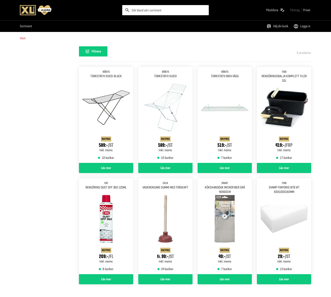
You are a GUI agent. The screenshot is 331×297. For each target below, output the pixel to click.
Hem (23, 38)
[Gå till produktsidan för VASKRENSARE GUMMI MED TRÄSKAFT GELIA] (165, 226)
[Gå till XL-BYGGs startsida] (69, 10)
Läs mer (106, 167)
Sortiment (26, 26)
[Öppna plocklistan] (276, 10)
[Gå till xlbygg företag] (295, 10)
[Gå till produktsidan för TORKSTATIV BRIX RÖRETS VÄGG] (225, 115)
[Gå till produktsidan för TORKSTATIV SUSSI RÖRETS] (165, 115)
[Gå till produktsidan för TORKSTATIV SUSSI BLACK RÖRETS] (106, 115)
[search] (165, 10)
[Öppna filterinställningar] (93, 51)
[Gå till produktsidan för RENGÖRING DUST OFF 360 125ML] (106, 226)
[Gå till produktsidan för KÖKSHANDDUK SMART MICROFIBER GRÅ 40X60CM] (225, 226)
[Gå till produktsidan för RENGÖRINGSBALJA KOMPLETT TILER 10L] (284, 115)
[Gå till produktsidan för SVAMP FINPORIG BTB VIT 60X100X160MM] (284, 226)
